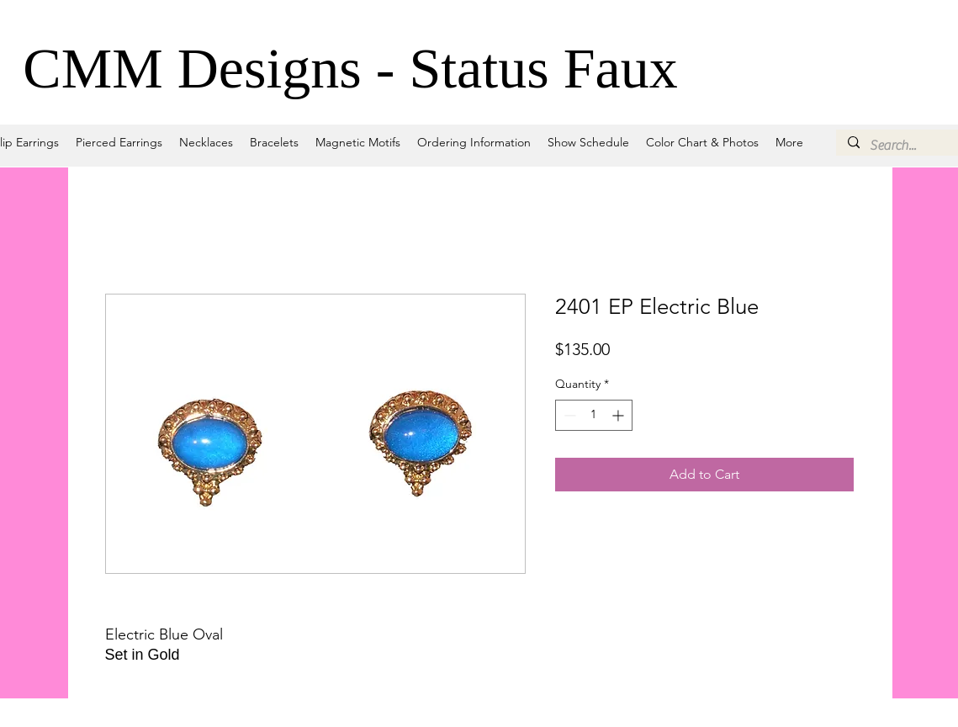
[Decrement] (568, 415)
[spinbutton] (594, 415)
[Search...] (912, 146)
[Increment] (619, 415)
